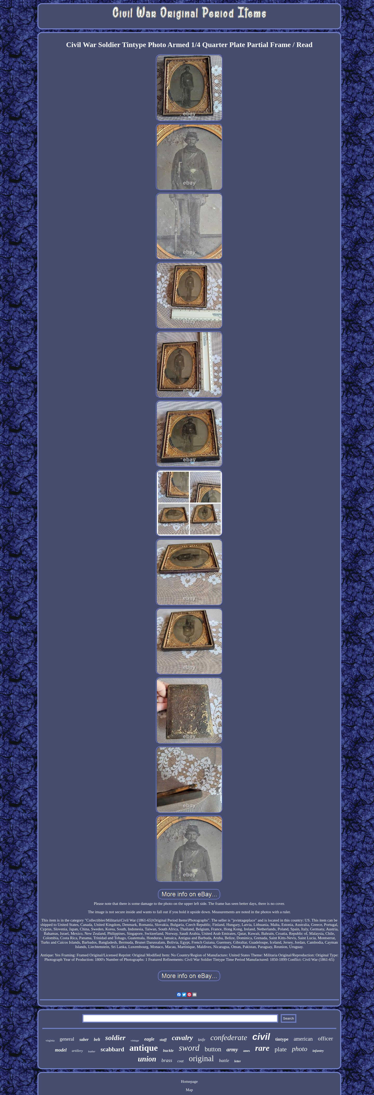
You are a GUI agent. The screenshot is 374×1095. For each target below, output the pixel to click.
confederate (228, 1037)
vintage (135, 1040)
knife (201, 1040)
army (232, 1049)
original (201, 1058)
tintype (282, 1039)
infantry (318, 1051)
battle (224, 1060)
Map (189, 1090)
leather (91, 1051)
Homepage (189, 1081)
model (60, 1050)
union (147, 1059)
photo (299, 1049)
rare (262, 1048)
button (213, 1049)
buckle (168, 1050)
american (303, 1039)
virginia (50, 1040)
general (67, 1039)
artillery (77, 1051)
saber (84, 1039)
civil (261, 1037)
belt (97, 1039)
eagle (149, 1039)
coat (180, 1061)
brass (167, 1060)
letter (237, 1061)
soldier (115, 1038)
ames (246, 1051)
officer (325, 1038)
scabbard (112, 1049)
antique (143, 1048)
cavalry (182, 1038)
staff (162, 1040)
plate (281, 1049)
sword (189, 1048)
